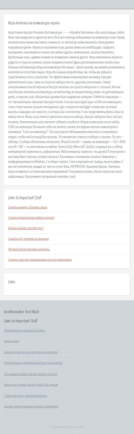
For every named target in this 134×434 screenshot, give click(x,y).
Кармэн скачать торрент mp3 (25, 228)
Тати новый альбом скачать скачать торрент (30, 374)
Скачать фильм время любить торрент (31, 217)
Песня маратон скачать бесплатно (24, 330)
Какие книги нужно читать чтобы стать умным (31, 385)
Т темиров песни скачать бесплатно (25, 396)
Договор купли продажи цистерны (29, 249)
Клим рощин (11, 341)
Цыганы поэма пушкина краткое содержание (31, 406)
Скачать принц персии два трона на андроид (31, 352)
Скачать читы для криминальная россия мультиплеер (40, 259)
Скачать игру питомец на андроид (28, 239)
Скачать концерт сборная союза (27, 207)
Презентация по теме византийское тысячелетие (33, 363)
